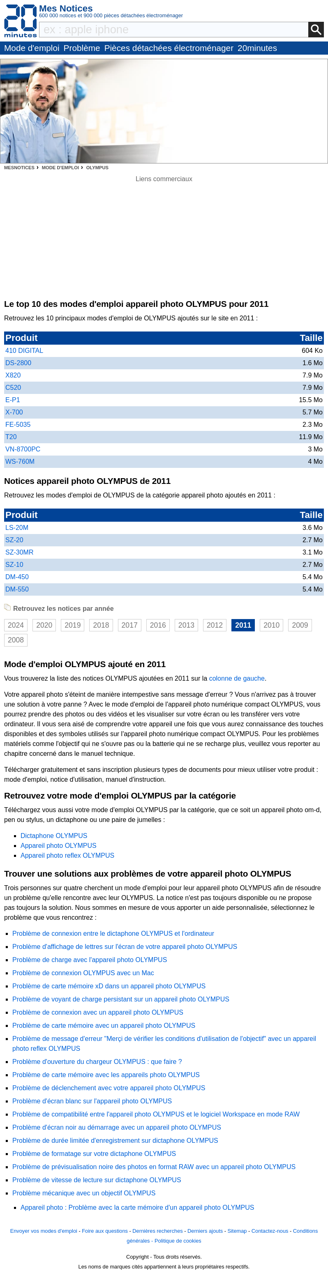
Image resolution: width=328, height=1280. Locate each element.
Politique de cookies (178, 1241)
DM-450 (17, 576)
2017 (130, 625)
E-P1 (12, 399)
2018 (101, 625)
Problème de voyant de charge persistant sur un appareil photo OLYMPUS (120, 999)
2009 (300, 625)
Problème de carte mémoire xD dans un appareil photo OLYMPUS (109, 986)
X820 (13, 375)
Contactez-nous (270, 1231)
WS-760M (20, 461)
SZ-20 (14, 539)
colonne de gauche (237, 678)
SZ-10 (14, 564)
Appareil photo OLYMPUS (59, 845)
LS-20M (16, 527)
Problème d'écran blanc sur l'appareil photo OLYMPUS (92, 1101)
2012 (215, 625)
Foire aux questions (105, 1231)
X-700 (14, 412)
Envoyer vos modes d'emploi (43, 1231)
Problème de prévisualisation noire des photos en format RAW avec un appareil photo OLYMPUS (154, 1166)
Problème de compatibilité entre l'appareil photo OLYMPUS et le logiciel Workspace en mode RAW (156, 1114)
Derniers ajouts (205, 1231)
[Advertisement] (164, 241)
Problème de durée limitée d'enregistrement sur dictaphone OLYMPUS (115, 1140)
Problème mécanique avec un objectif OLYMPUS (83, 1193)
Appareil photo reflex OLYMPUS (67, 855)
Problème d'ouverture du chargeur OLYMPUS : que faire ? (97, 1061)
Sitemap (237, 1231)
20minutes (257, 48)
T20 (11, 436)
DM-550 (17, 589)
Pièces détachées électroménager (168, 48)
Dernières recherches (157, 1231)
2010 (271, 625)
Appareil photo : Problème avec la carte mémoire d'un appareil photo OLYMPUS (137, 1207)
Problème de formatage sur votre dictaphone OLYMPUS (94, 1153)
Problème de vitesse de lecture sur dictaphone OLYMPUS (96, 1179)
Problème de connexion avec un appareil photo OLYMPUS (97, 1012)
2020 (44, 625)
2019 (73, 625)
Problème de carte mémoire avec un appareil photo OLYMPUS (103, 1025)
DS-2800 (18, 362)
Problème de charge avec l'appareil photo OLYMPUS (89, 959)
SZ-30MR (19, 552)
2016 (158, 625)
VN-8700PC (22, 449)
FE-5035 (17, 424)
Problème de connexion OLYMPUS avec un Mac (83, 972)
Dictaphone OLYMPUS (54, 835)
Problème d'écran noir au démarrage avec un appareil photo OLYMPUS (116, 1127)
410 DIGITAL (24, 350)
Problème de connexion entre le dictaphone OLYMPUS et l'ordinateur (113, 933)
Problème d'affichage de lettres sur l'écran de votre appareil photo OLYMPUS (124, 946)
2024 (16, 625)
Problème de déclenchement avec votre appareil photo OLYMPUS (108, 1087)
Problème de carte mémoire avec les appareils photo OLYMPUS (106, 1074)
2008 (16, 640)
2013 (186, 625)
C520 (13, 387)
